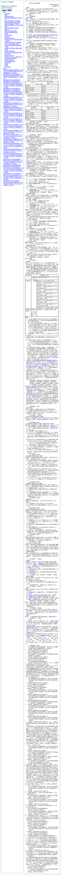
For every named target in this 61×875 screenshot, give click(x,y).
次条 (38, 419)
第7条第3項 (31, 572)
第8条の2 (31, 595)
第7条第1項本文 (33, 569)
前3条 (32, 500)
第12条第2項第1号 (31, 626)
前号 (30, 530)
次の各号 (41, 19)
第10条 (30, 596)
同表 (43, 74)
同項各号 (37, 234)
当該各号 (40, 563)
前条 (50, 457)
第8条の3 (36, 595)
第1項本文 (29, 162)
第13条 (56, 621)
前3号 (30, 524)
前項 (33, 141)
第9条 (42, 595)
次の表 (44, 72)
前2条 (51, 610)
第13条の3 (47, 486)
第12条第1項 (43, 635)
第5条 (30, 592)
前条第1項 (33, 386)
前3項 (28, 167)
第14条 (35, 597)
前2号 (51, 356)
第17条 (30, 622)
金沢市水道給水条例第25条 (44, 360)
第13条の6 (44, 419)
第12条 (52, 621)
